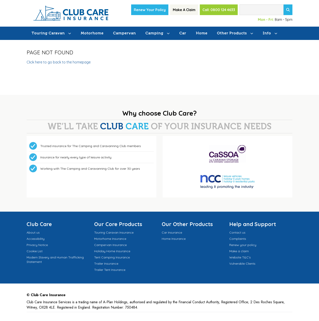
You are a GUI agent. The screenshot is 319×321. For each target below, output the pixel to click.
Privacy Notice (37, 245)
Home (201, 33)
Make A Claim (184, 10)
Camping (154, 33)
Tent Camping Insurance (112, 257)
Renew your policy (242, 245)
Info (267, 33)
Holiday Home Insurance (112, 251)
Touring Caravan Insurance (114, 232)
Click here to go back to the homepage (59, 62)
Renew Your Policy (150, 10)
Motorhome (92, 33)
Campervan (124, 33)
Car (182, 33)
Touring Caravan (48, 33)
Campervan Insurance (110, 245)
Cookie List (35, 251)
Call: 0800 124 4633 (218, 10)
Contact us (237, 232)
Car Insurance (172, 232)
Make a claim (239, 251)
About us (33, 232)
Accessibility (36, 239)
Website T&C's (240, 257)
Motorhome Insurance (110, 239)
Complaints (237, 239)
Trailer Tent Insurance (109, 270)
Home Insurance (174, 239)
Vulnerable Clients (242, 264)
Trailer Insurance (106, 264)
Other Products (232, 33)
